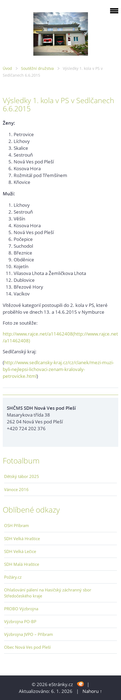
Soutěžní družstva (37, 68)
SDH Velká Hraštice (22, 538)
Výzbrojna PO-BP (20, 621)
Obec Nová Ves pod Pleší (27, 647)
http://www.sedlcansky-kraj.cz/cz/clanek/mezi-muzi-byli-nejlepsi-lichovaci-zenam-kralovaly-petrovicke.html (58, 369)
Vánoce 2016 (16, 489)
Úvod (7, 68)
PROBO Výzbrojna (21, 608)
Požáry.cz (13, 577)
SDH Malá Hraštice (21, 564)
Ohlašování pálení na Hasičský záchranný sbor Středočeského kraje (47, 593)
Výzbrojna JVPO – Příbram (28, 634)
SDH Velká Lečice (20, 551)
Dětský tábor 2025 (21, 476)
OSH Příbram (16, 525)
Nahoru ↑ (92, 691)
